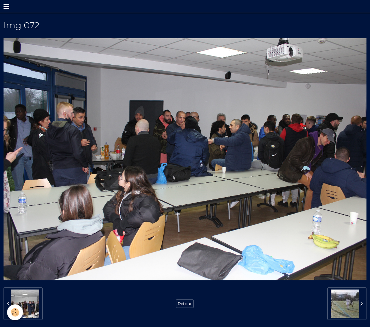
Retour (185, 303)
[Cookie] (15, 312)
